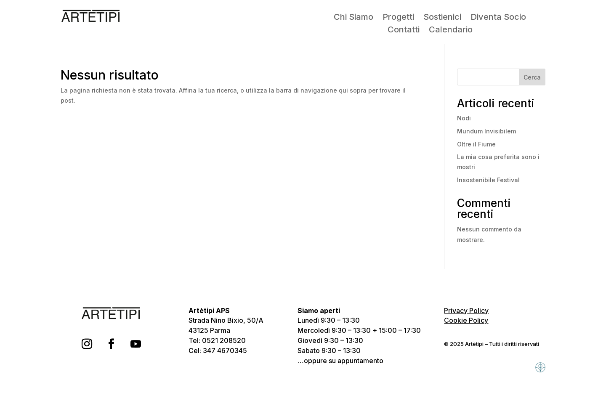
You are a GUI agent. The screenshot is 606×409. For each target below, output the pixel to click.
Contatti (404, 31)
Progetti (398, 18)
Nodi (464, 118)
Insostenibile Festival (488, 179)
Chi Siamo (353, 18)
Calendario (451, 31)
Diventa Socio (498, 18)
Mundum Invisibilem (486, 131)
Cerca (532, 77)
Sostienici (442, 18)
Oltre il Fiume (476, 144)
